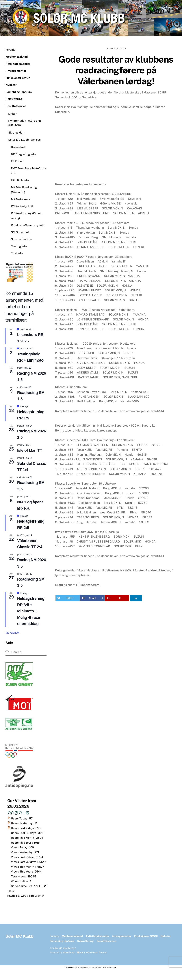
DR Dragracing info (23, 154)
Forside (10, 49)
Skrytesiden (16, 132)
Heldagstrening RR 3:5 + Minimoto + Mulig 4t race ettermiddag (30, 611)
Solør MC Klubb (61, 948)
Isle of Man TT (29, 450)
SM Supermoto (21, 232)
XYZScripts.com (108, 968)
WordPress (69, 952)
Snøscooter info (21, 239)
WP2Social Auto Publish (77, 968)
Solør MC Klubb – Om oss (24, 139)
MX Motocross (20, 199)
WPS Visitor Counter (32, 895)
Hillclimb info (20, 180)
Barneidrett (18, 147)
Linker (12, 113)
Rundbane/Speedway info (27, 225)
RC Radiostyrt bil (22, 206)
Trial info (17, 253)
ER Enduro (18, 161)
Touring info (19, 246)
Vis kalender (12, 632)
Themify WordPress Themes (92, 952)
